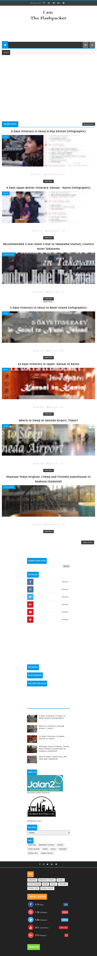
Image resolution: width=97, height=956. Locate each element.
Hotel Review (8, 254)
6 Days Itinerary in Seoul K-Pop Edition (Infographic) (48, 131)
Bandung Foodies (46, 845)
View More (90, 124)
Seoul (5, 137)
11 (65, 174)
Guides (60, 845)
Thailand (62, 849)
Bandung (32, 845)
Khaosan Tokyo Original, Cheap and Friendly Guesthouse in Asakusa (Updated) (54, 749)
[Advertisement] (48, 31)
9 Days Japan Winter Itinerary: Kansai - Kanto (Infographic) (48, 187)
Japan (5, 193)
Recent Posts (10, 124)
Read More (48, 181)
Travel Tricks (47, 853)
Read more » (48, 301)
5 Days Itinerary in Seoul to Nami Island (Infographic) (48, 307)
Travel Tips (33, 853)
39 (63, 351)
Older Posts (87, 542)
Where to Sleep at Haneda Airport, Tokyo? (48, 420)
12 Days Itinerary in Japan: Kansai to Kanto (48, 364)
